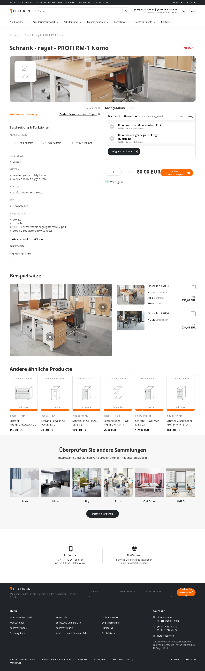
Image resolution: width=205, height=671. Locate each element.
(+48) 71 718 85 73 (164, 9)
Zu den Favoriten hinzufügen (79, 114)
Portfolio (70, 2)
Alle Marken (84, 2)
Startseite (15, 35)
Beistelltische (109, 633)
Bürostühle (120, 21)
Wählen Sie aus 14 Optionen (131, 128)
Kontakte (166, 21)
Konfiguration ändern (123, 151)
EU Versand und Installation (49, 2)
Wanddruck (15, 662)
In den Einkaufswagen (122, 171)
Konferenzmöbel (18, 627)
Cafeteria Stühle (110, 617)
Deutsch (175, 2)
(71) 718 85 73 (62, 562)
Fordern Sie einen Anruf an (186, 592)
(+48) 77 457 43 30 (141, 9)
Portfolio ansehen (102, 513)
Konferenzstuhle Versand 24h (71, 633)
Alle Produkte (17, 21)
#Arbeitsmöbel (20, 239)
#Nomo (38, 239)
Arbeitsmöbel (71, 21)
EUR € (189, 2)
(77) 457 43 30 (65, 559)
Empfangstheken (96, 21)
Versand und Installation (21, 2)
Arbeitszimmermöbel (44, 21)
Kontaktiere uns (101, 2)
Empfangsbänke (110, 622)
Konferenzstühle (143, 21)
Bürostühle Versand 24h (68, 622)
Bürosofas (107, 627)
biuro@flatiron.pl (165, 635)
